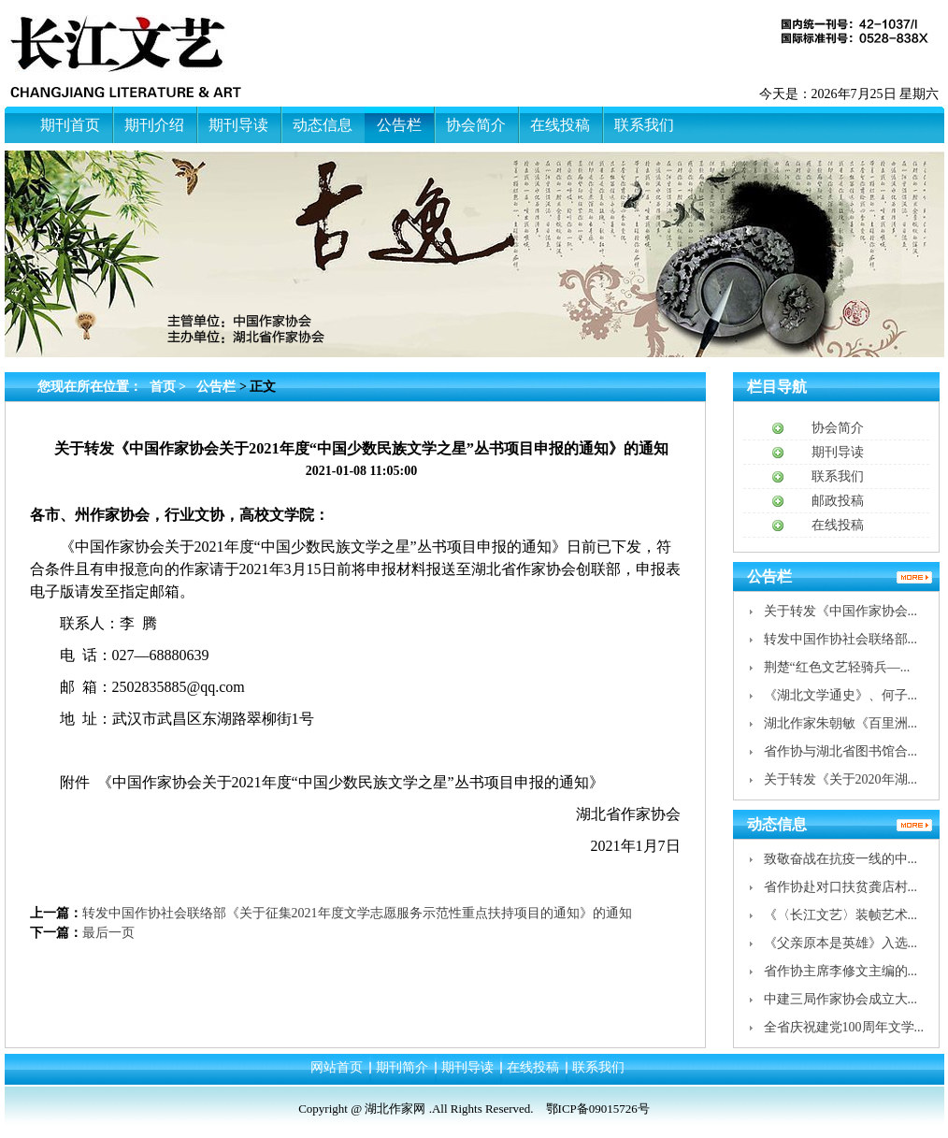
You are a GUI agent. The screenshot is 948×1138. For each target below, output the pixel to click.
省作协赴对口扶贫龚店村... (841, 887)
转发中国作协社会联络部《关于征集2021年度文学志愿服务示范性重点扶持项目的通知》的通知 (357, 913)
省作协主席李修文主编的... (841, 971)
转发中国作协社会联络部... (841, 639)
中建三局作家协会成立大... (841, 999)
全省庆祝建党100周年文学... (844, 1027)
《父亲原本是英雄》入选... (841, 943)
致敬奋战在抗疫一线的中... (841, 859)
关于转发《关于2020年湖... (841, 779)
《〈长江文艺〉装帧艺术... (841, 915)
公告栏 (216, 387)
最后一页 (108, 933)
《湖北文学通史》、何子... (841, 695)
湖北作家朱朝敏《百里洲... (841, 723)
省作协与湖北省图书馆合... (841, 751)
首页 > (170, 387)
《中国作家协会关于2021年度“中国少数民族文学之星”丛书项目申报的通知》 (350, 782)
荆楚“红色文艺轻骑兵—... (837, 667)
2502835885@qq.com (178, 687)
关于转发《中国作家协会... (841, 611)
